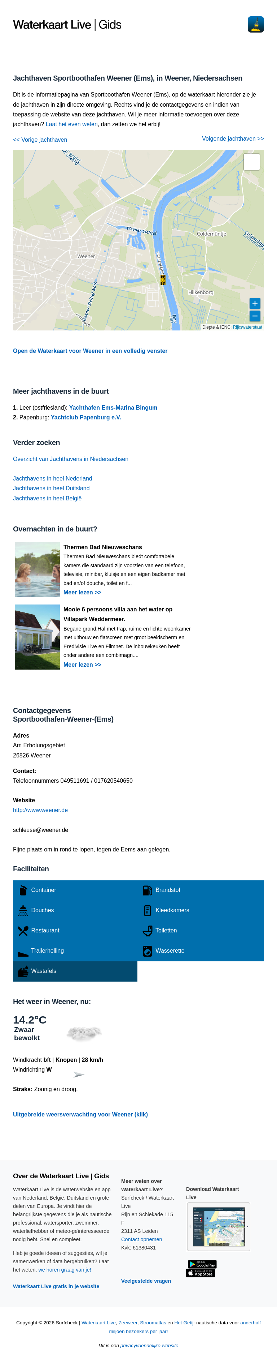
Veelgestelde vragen (146, 1281)
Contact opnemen (141, 1239)
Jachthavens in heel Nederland (52, 478)
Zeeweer (128, 1322)
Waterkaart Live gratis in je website (56, 1286)
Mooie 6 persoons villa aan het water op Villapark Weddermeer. (117, 614)
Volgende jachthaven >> (233, 139)
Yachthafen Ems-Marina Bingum (113, 408)
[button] (163, 280)
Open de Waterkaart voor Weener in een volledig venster (90, 351)
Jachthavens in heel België (47, 498)
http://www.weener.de (40, 810)
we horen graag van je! (64, 1270)
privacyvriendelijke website (149, 1345)
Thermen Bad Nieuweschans (102, 547)
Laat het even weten (72, 124)
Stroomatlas (153, 1322)
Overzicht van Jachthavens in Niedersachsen (70, 459)
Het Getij (183, 1322)
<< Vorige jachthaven (40, 140)
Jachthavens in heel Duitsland (51, 488)
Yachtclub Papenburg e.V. (86, 417)
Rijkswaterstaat (247, 327)
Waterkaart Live (99, 1322)
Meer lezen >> (82, 592)
